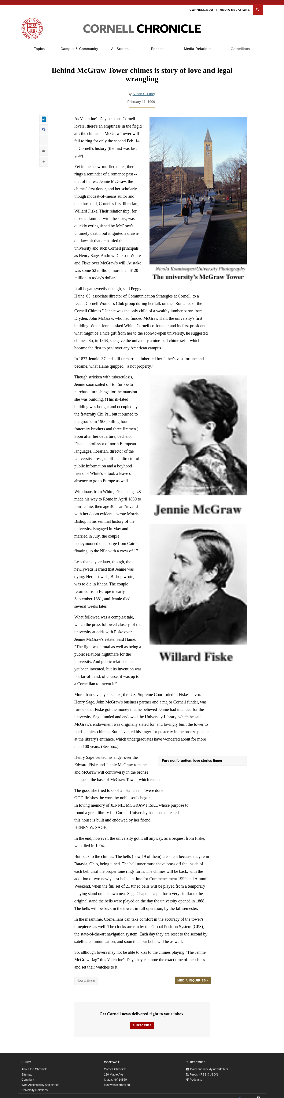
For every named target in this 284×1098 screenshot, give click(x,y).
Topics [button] (39, 44)
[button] (258, 5)
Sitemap (27, 1070)
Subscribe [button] (142, 1021)
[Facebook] (240, 1094)
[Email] (258, 1094)
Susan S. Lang (144, 90)
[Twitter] (249, 1094)
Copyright (28, 1075)
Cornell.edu (201, 5)
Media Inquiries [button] (193, 976)
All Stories (120, 44)
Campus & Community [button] (79, 44)
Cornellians (240, 44)
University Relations (35, 1086)
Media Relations (235, 5)
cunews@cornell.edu (117, 1080)
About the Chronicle (35, 1065)
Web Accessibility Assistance (40, 1080)
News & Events (86, 976)
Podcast (158, 44)
